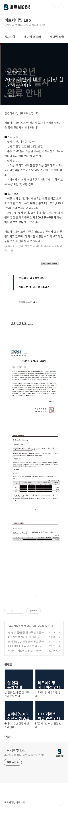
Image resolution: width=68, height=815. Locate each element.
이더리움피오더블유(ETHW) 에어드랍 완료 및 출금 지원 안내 (26, 652)
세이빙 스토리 (32, 36)
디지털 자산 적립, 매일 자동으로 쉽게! (24, 755)
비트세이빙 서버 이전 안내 (22, 637)
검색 (52, 7)
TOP (61, 803)
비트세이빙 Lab (14, 750)
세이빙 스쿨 (57, 36)
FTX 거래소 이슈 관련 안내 (22, 646)
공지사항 (9, 36)
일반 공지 (26, 626)
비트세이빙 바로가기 (14, 802)
